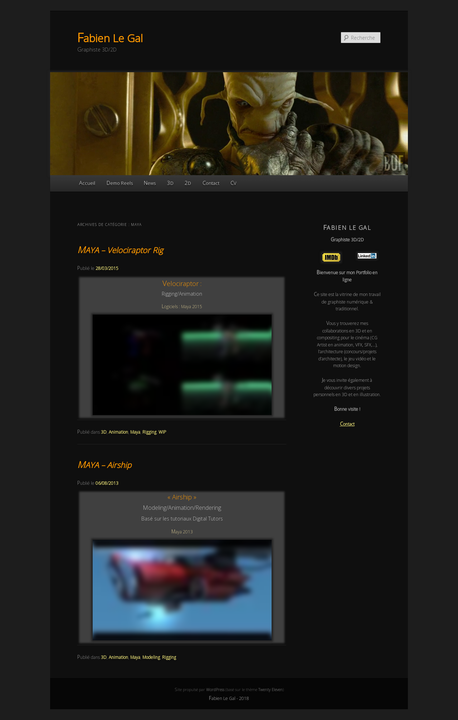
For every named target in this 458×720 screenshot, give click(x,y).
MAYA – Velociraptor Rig (120, 250)
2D (188, 182)
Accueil (87, 182)
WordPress (215, 689)
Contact (211, 182)
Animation (118, 432)
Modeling (151, 657)
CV (233, 182)
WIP (162, 432)
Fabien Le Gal (110, 38)
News (150, 182)
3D (170, 182)
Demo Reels (120, 182)
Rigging (149, 432)
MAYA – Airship (104, 464)
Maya (135, 432)
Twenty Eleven (270, 689)
